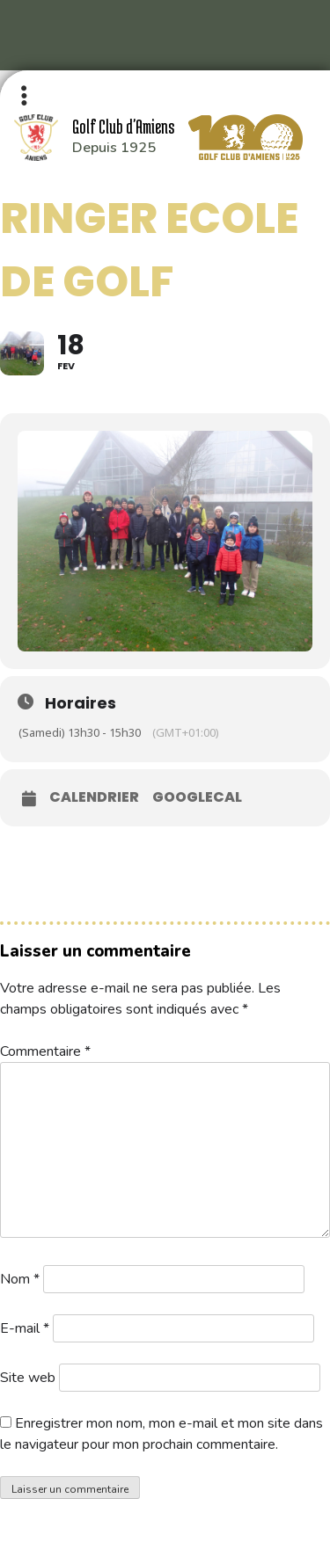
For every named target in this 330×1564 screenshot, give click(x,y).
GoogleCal (197, 797)
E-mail (24, 1328)
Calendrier (94, 797)
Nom (20, 1279)
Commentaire (45, 1051)
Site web (27, 1377)
